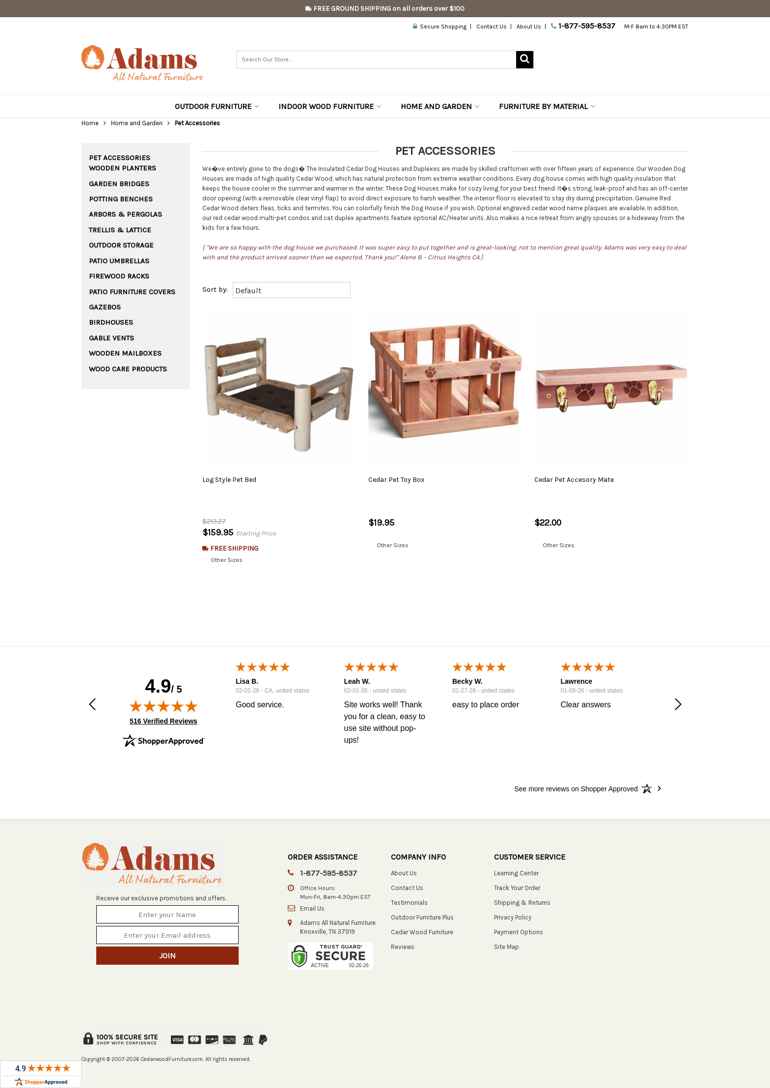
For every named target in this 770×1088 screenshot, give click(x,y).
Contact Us (491, 26)
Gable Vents (111, 338)
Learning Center (516, 873)
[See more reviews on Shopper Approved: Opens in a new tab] (575, 788)
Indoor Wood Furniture (329, 106)
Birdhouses (111, 322)
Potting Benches (121, 199)
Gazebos (105, 307)
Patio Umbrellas (119, 260)
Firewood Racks (119, 276)
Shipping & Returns (522, 902)
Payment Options (518, 932)
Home (90, 123)
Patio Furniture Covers (132, 291)
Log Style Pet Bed (229, 479)
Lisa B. (247, 682)
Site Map (506, 946)
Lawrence (576, 682)
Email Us (312, 908)
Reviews (402, 946)
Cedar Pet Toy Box (396, 479)
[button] (92, 705)
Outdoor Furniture (217, 106)
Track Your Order (517, 888)
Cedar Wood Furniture (422, 932)
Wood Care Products (128, 368)
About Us (529, 26)
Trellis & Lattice (120, 229)
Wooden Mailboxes (125, 353)
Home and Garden (440, 106)
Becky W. (467, 682)
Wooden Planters (122, 168)
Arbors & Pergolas (125, 214)
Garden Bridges (119, 183)
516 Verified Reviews (163, 721)
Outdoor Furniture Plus (422, 917)
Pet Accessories (119, 157)
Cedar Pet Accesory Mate (574, 479)
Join (167, 955)
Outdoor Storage (121, 245)
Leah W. (357, 682)
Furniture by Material (547, 106)
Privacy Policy (512, 917)
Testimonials (409, 902)
